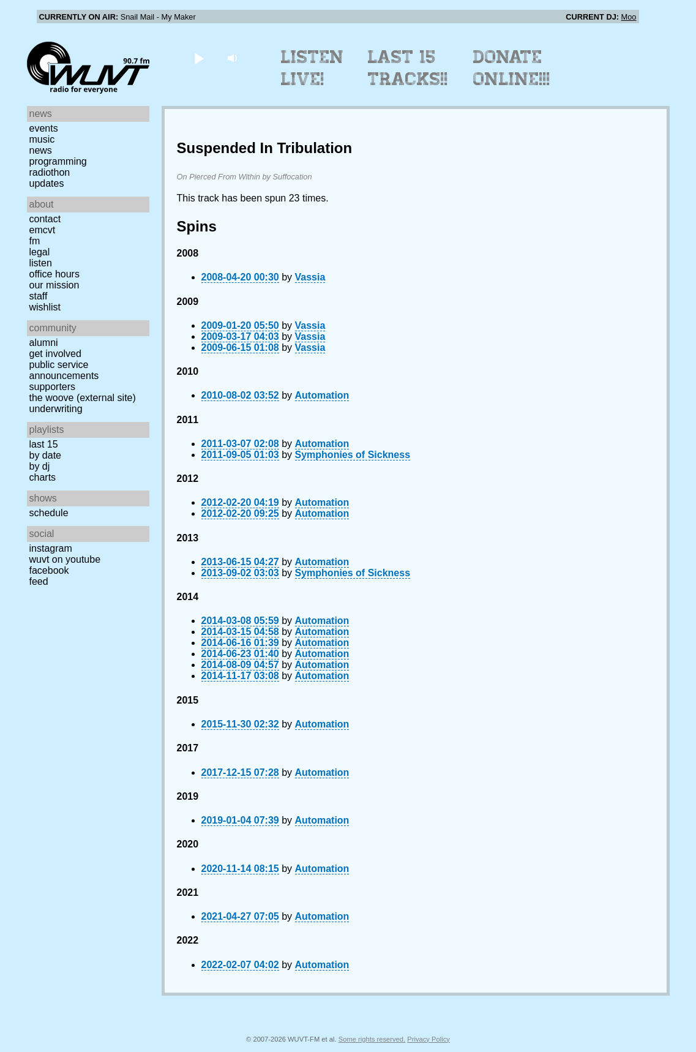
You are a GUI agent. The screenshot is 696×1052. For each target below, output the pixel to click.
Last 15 (43, 444)
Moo (629, 16)
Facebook (49, 570)
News (40, 150)
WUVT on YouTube (65, 559)
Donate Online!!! (511, 68)
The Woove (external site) (82, 398)
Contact (45, 219)
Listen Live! (312, 68)
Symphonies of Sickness (353, 454)
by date (45, 455)
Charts (42, 477)
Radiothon (49, 172)
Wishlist (45, 307)
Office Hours (54, 274)
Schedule (49, 513)
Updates (46, 183)
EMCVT (42, 230)
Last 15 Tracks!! (408, 68)
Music (42, 139)
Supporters (52, 386)
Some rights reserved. (372, 1039)
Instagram (50, 548)
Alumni (43, 342)
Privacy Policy (428, 1039)
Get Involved (55, 353)
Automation (322, 395)
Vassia (310, 277)
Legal (39, 252)
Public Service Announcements (64, 370)
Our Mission (54, 285)
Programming (58, 161)
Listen (40, 263)
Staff (38, 296)
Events (43, 128)
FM (34, 241)
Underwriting (56, 409)
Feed (38, 581)
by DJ (39, 466)
